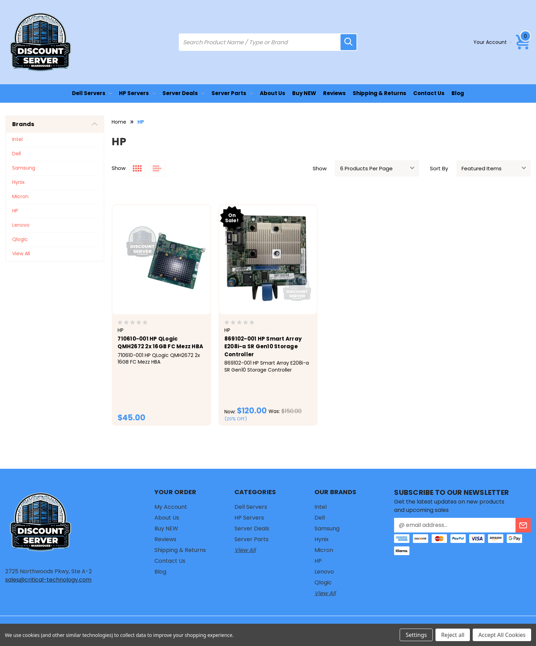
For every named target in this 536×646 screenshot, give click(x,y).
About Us (272, 93)
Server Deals (183, 93)
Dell (16, 153)
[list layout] (157, 168)
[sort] (493, 168)
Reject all (452, 635)
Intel (17, 139)
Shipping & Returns (379, 93)
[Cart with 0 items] (523, 42)
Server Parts (232, 93)
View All (21, 253)
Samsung (23, 167)
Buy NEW (304, 93)
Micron (20, 196)
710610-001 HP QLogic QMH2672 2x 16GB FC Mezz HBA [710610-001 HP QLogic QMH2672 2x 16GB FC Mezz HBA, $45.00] (160, 342)
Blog (457, 93)
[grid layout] (137, 168)
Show (320, 168)
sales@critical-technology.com (48, 580)
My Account (170, 507)
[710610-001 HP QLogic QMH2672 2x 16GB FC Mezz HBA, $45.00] (161, 259)
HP (15, 210)
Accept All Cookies (502, 635)
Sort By (439, 168)
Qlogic (20, 239)
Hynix (18, 182)
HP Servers (137, 93)
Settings (416, 635)
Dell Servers (92, 93)
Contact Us (429, 93)
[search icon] (349, 42)
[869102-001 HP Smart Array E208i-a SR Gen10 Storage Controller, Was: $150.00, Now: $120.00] (268, 259)
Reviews (334, 93)
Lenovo (21, 224)
